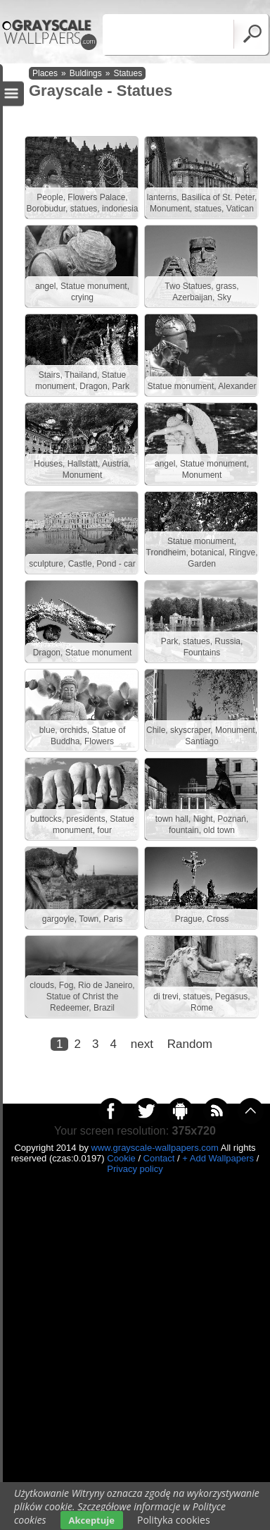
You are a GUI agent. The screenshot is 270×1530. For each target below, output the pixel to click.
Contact (159, 1158)
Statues (127, 73)
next (142, 1044)
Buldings (86, 73)
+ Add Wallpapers (218, 1158)
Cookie (121, 1158)
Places (45, 73)
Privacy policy (134, 1169)
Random (189, 1044)
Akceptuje (92, 1520)
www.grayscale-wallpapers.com (155, 1147)
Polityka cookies (173, 1519)
